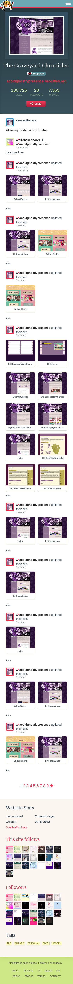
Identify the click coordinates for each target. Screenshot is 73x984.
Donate (28, 970)
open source (30, 962)
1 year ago (21, 225)
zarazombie (38, 130)
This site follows (23, 839)
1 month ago (22, 147)
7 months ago (22, 170)
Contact (55, 976)
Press (16, 976)
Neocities (14, 962)
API (58, 970)
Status (29, 976)
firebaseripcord (28, 140)
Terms (41, 976)
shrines (19, 943)
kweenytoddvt (17, 130)
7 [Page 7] (41, 785)
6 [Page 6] (37, 785)
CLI (39, 970)
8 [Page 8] (44, 785)
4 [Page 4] (31, 785)
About (16, 970)
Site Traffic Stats (16, 827)
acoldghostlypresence (33, 144)
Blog (48, 970)
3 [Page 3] (27, 785)
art (9, 943)
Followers (16, 887)
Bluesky (57, 962)
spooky (56, 943)
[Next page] (51, 785)
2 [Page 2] (24, 785)
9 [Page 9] (48, 785)
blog (45, 943)
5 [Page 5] (34, 785)
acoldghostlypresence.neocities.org (36, 81)
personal (33, 943)
